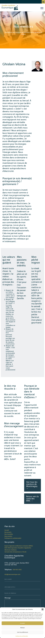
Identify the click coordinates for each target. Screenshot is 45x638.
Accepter (22, 623)
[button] (42, 609)
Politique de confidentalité (22, 636)
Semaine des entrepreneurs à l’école (15, 552)
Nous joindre (8, 536)
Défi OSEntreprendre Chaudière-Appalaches (18, 548)
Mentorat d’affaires (11, 550)
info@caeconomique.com (12, 574)
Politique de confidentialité (13, 538)
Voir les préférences (22, 632)
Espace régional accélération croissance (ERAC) (19, 546)
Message (8, 598)
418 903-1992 (17, 569)
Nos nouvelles (9, 534)
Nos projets (8, 532)
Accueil (7, 530)
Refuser (22, 627)
